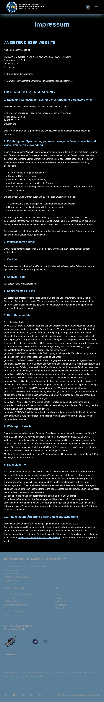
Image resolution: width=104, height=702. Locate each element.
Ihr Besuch (59, 608)
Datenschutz (60, 605)
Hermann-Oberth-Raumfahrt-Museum (82, 695)
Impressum (59, 601)
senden (14, 580)
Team (56, 594)
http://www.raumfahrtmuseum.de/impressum (39, 537)
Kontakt (57, 598)
